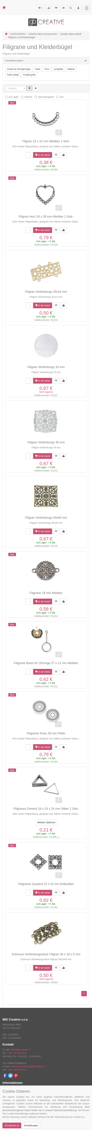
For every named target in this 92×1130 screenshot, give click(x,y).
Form (46, 69)
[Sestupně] (35, 88)
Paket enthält (13, 75)
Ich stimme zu (12, 1125)
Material (71, 69)
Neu (62, 97)
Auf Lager (13, 97)
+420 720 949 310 (17, 1053)
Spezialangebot (46, 97)
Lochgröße (58, 69)
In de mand (42, 155)
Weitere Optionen (46, 822)
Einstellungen (31, 1125)
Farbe (37, 69)
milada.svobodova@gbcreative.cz (27, 1066)
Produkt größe (29, 75)
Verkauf (28, 97)
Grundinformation (14, 60)
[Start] (6, 34)
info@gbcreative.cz (20, 1049)
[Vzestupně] (29, 88)
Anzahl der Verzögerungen (19, 69)
